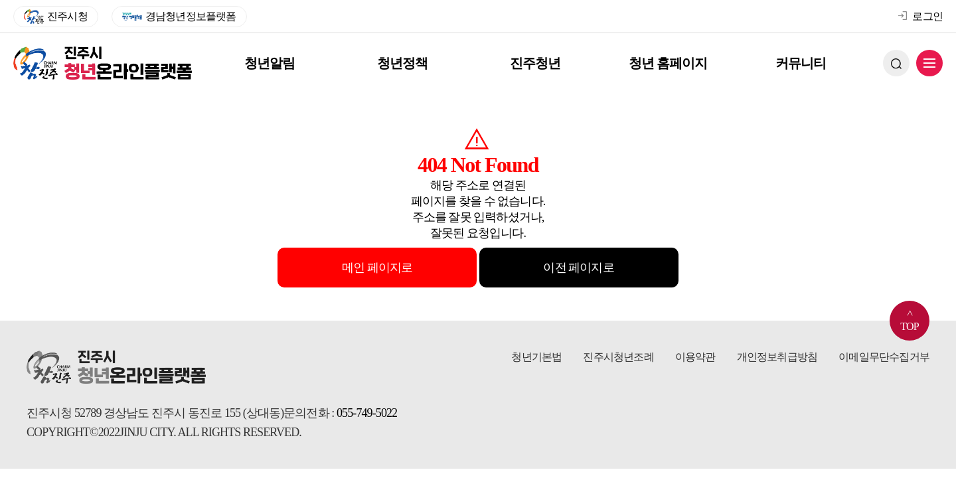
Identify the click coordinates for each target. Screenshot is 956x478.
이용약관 (695, 356)
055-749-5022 (367, 413)
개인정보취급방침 (777, 356)
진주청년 (536, 63)
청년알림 (270, 63)
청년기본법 (536, 356)
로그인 (920, 16)
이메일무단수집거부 (883, 356)
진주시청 (56, 17)
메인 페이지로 (377, 267)
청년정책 (403, 63)
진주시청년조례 (618, 356)
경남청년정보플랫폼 (179, 17)
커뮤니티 (802, 63)
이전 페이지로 (578, 267)
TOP (909, 317)
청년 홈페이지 (669, 63)
